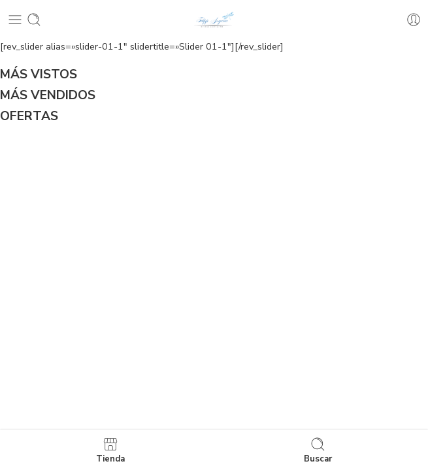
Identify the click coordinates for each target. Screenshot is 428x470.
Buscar (318, 450)
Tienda (110, 450)
